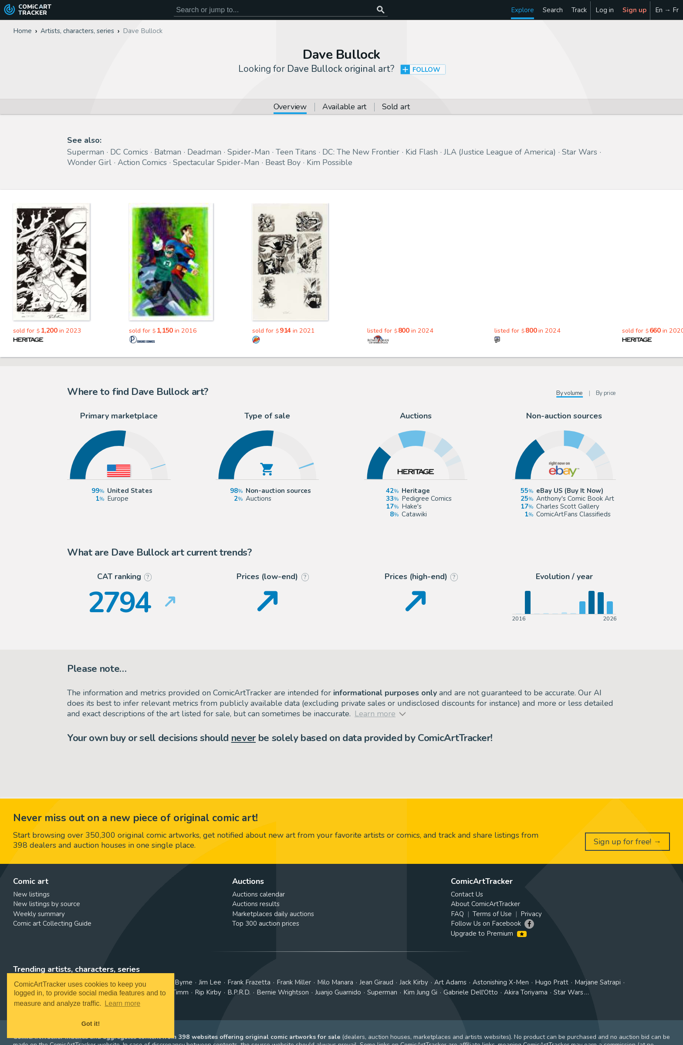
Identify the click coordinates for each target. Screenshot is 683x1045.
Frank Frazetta (248, 982)
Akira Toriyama (526, 992)
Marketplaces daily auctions (273, 914)
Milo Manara (335, 982)
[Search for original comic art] (280, 10)
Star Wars (579, 152)
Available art (344, 107)
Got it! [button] (90, 1023)
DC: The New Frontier (360, 152)
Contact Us (467, 894)
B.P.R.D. (238, 992)
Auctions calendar (258, 894)
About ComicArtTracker (485, 904)
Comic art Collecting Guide (52, 923)
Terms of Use (492, 914)
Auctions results (256, 904)
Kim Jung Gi (420, 992)
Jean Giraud (376, 982)
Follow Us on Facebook (486, 923)
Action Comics (142, 162)
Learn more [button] (122, 1003)
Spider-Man (248, 152)
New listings (31, 894)
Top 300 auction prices (265, 923)
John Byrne (176, 982)
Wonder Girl (89, 162)
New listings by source (46, 904)
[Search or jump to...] (380, 9)
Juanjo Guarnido (338, 992)
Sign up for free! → (627, 841)
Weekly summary (39, 914)
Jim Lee (210, 982)
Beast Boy (283, 162)
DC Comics (129, 152)
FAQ (457, 914)
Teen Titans (296, 152)
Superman (85, 152)
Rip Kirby (208, 992)
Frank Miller (294, 982)
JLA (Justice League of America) (500, 152)
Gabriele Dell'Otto (470, 992)
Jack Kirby (413, 982)
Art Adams (450, 982)
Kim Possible (329, 162)
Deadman (204, 152)
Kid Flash (422, 152)
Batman (167, 152)
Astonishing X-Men (501, 982)
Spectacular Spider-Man (216, 162)
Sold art (395, 107)
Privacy (531, 914)
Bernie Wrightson (283, 992)
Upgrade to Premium (488, 933)
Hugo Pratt (551, 982)
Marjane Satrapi (598, 982)
